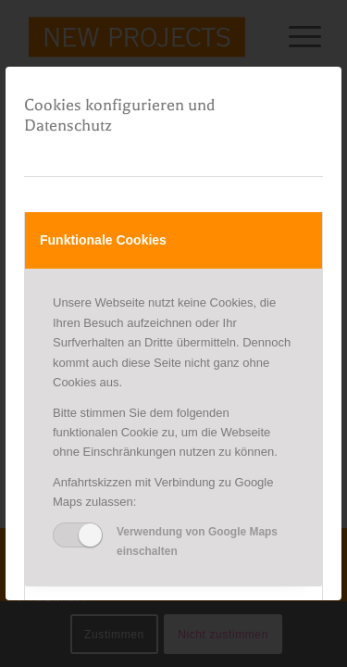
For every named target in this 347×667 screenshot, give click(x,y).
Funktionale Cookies (103, 240)
